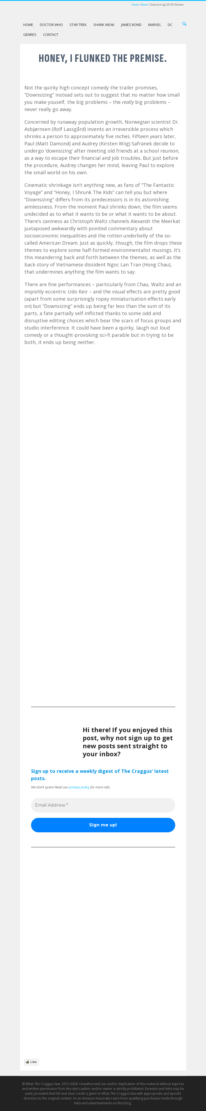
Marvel (154, 24)
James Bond (131, 24)
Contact (50, 34)
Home (135, 4)
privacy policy (79, 787)
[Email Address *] (103, 805)
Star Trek (78, 24)
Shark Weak (104, 24)
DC (170, 24)
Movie (144, 4)
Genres (29, 34)
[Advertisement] (103, 654)
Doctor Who (51, 24)
